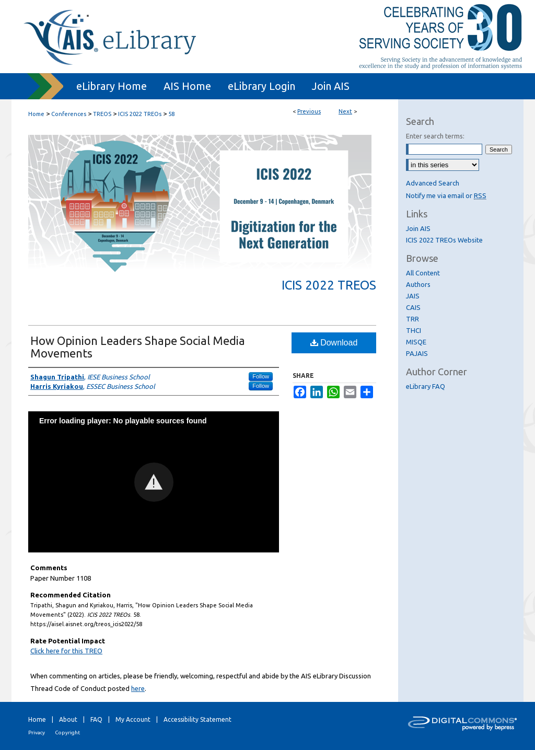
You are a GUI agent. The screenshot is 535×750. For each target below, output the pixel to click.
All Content (423, 272)
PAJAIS (417, 353)
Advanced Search (432, 183)
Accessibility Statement (197, 719)
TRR (412, 318)
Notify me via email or (446, 195)
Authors (418, 284)
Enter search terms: (435, 136)
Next (345, 111)
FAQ (96, 719)
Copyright (67, 732)
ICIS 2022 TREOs (139, 114)
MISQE (416, 341)
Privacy (36, 732)
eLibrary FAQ (425, 386)
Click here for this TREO (66, 650)
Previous (309, 111)
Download (334, 342)
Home (36, 114)
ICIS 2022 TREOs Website (444, 240)
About (68, 719)
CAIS (413, 307)
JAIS (413, 295)
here (138, 688)
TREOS (102, 114)
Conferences (68, 114)
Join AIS (418, 228)
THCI (413, 330)
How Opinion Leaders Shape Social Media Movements (137, 347)
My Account (132, 719)
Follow (260, 376)
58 (171, 114)
